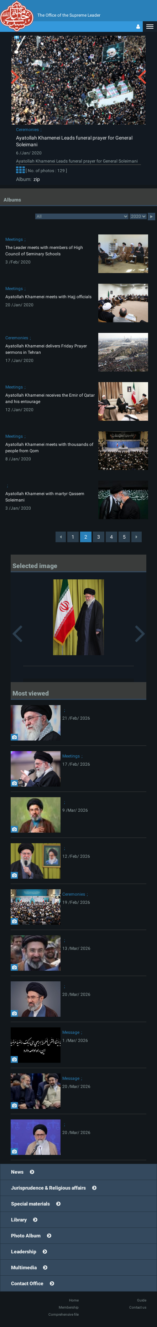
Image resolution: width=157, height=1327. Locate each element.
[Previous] (61, 537)
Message (70, 1032)
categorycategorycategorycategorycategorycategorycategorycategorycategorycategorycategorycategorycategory (82, 216)
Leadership (23, 1251)
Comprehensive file (63, 1314)
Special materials (30, 1204)
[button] (150, 26)
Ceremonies (27, 129)
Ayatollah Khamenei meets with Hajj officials (48, 296)
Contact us (137, 1307)
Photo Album (26, 1235)
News (17, 1172)
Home (74, 1300)
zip (35, 179)
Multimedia (24, 1267)
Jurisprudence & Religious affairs (48, 1188)
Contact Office (27, 1283)
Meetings (14, 239)
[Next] (136, 537)
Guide (141, 1300)
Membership (69, 1307)
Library (19, 1220)
